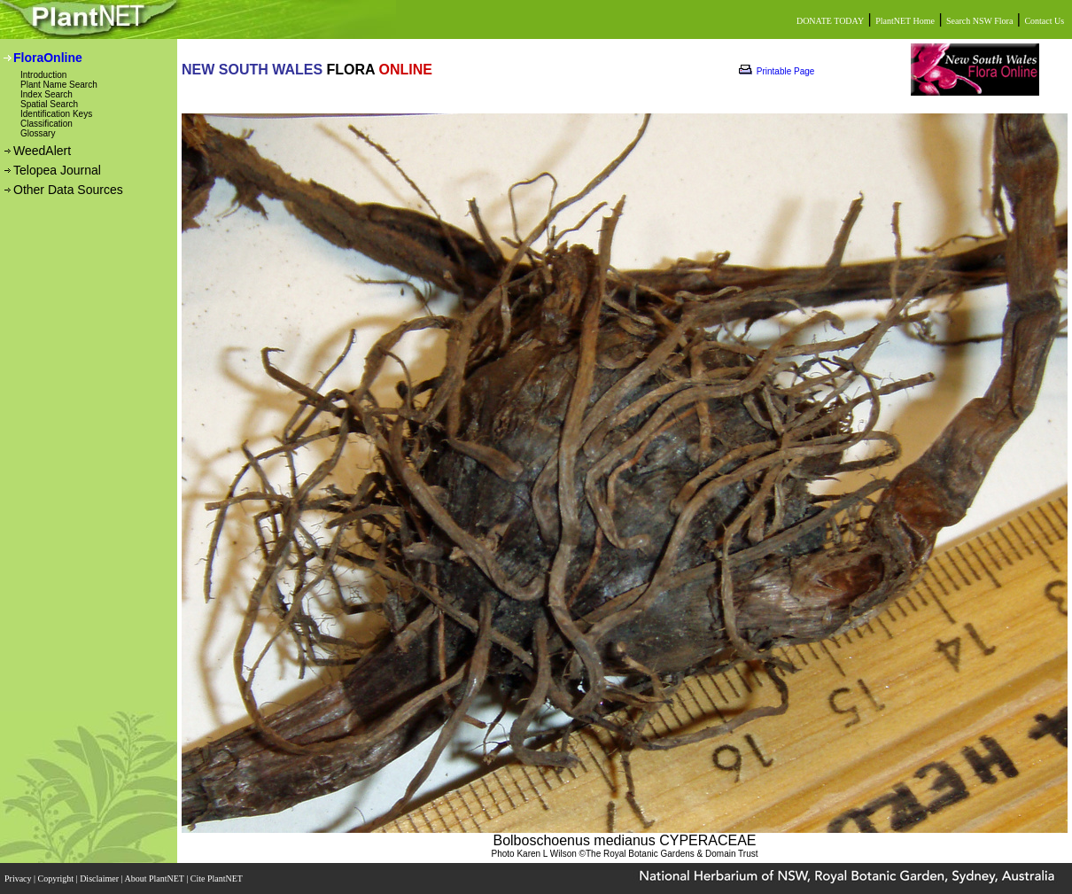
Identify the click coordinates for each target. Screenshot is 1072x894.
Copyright (57, 878)
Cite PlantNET (217, 878)
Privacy (19, 878)
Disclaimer (100, 878)
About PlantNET (155, 878)
